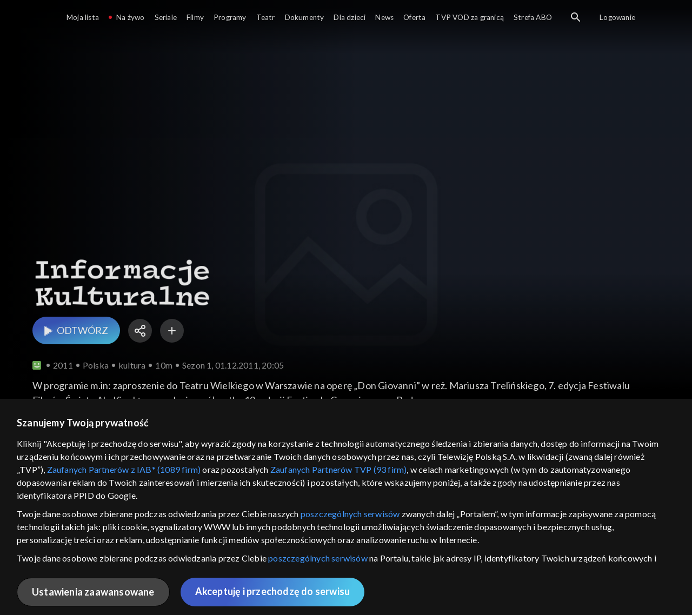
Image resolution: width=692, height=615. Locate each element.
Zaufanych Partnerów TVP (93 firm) (338, 469)
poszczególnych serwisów (350, 514)
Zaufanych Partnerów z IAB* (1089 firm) (124, 469)
